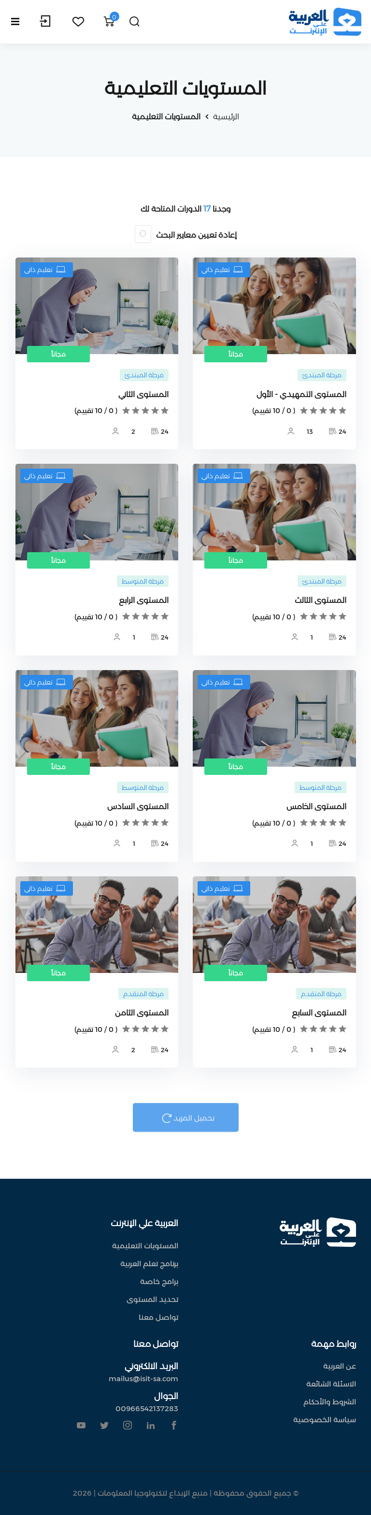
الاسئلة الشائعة (331, 1383)
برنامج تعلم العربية (149, 1263)
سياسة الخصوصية (324, 1419)
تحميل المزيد (185, 1122)
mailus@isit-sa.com (143, 1378)
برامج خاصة (159, 1281)
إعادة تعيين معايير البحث (196, 235)
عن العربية (339, 1366)
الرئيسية (226, 116)
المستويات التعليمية (166, 116)
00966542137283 (146, 1408)
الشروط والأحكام (329, 1401)
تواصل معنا (158, 1317)
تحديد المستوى (152, 1299)
